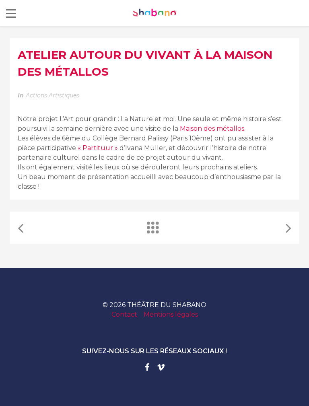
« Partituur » (98, 148)
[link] (212, 128)
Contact (124, 314)
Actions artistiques (52, 95)
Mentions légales (171, 314)
